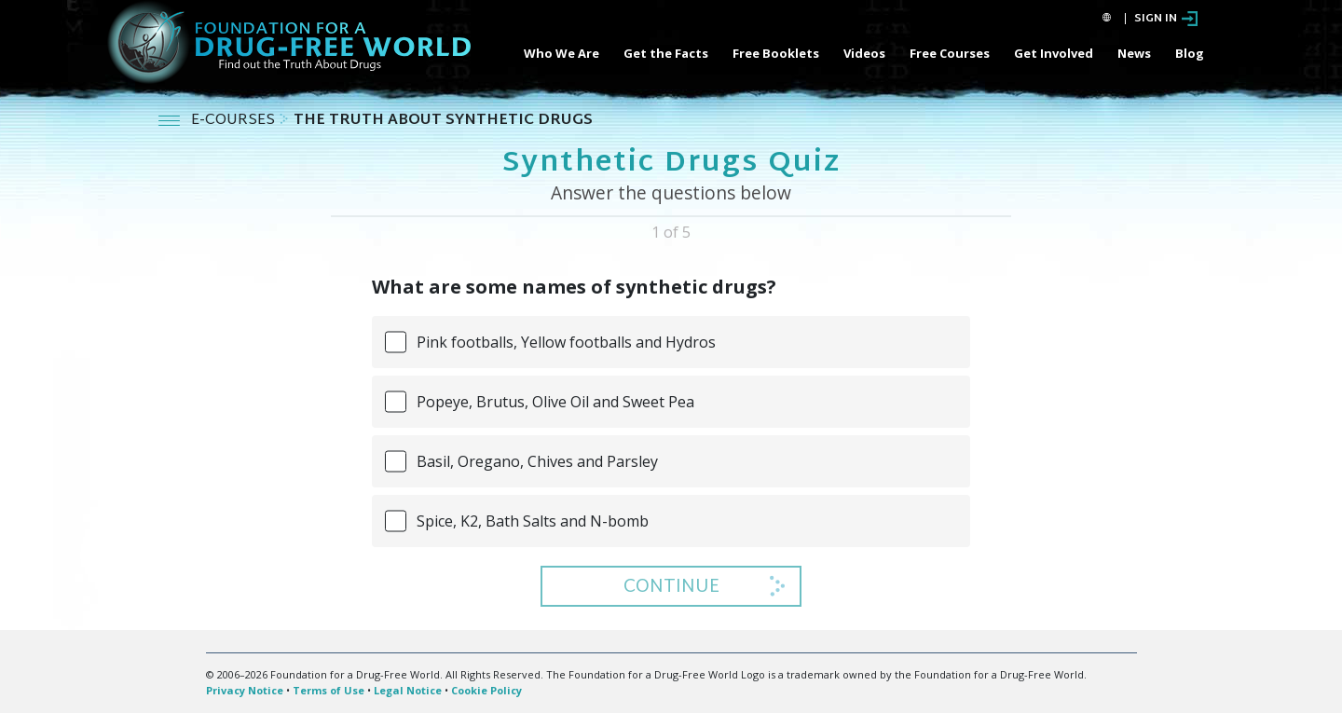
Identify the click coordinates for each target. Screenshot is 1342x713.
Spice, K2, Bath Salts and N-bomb (533, 521)
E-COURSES (235, 120)
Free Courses (950, 53)
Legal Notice (408, 690)
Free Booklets (776, 53)
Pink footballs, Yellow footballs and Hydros (566, 342)
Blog (1189, 53)
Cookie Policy (486, 690)
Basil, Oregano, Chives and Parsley (537, 461)
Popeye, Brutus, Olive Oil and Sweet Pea (555, 401)
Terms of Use (328, 690)
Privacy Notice (244, 690)
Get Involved (1053, 53)
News (1134, 53)
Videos (864, 53)
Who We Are (561, 53)
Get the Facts (665, 53)
